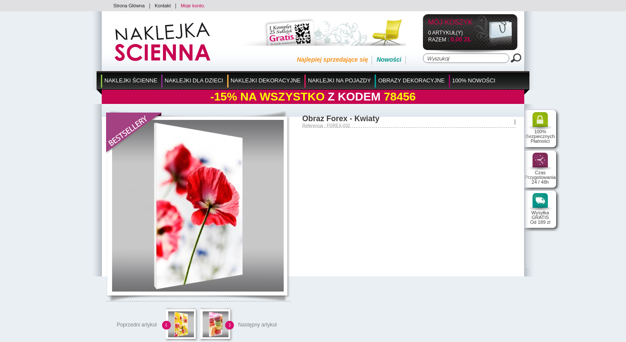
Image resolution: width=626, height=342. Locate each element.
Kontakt (163, 5)
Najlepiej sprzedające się (332, 59)
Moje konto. (193, 5)
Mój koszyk (450, 22)
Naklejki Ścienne (130, 80)
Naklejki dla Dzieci (194, 80)
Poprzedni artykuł (137, 325)
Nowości (388, 59)
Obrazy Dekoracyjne (411, 80)
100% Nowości (473, 80)
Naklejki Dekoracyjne (266, 80)
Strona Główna (129, 5)
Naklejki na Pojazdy (339, 80)
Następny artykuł (257, 325)
